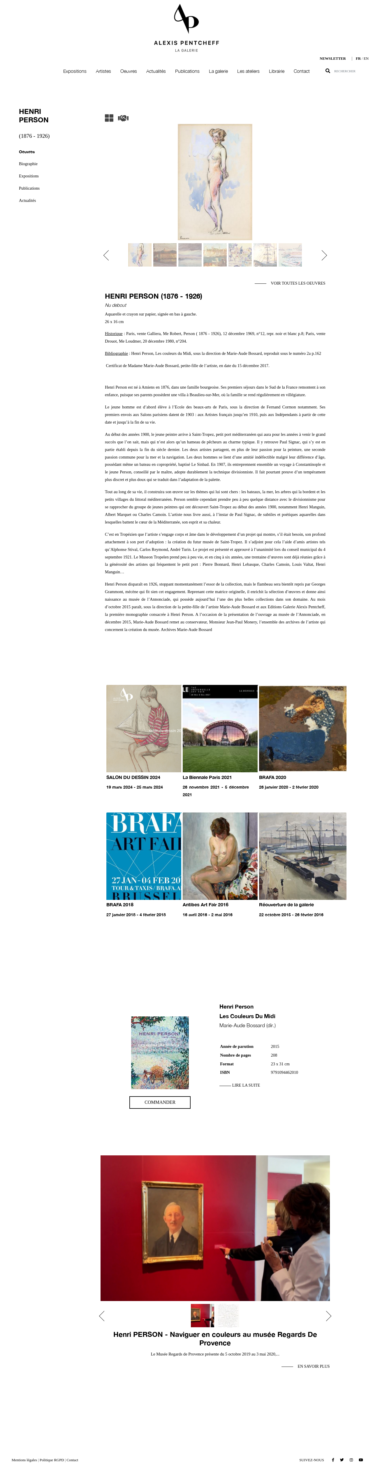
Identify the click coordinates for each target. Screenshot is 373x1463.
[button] (108, 255)
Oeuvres (128, 71)
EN (366, 59)
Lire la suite (246, 1085)
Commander (160, 1102)
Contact (302, 71)
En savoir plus (314, 1366)
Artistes (103, 71)
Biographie (28, 163)
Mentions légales (24, 1460)
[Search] (353, 71)
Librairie (276, 71)
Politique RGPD (52, 1460)
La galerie (218, 71)
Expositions (75, 71)
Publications (187, 71)
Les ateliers (248, 71)
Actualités (156, 71)
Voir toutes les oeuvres (298, 283)
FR (358, 59)
